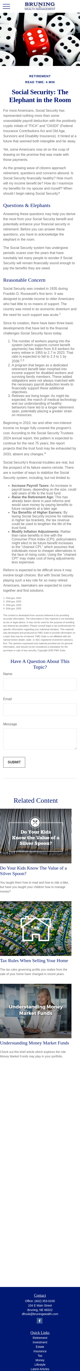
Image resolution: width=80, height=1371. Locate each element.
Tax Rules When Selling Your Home (34, 960)
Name (7, 674)
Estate (40, 1346)
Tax (40, 1355)
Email (7, 699)
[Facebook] (39, 1321)
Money (39, 1360)
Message (10, 724)
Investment (40, 1342)
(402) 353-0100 (45, 1301)
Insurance (40, 1351)
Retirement (40, 1338)
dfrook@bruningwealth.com (40, 1314)
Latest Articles (40, 1369)
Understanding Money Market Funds (34, 1042)
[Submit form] (14, 762)
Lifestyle (40, 1364)
